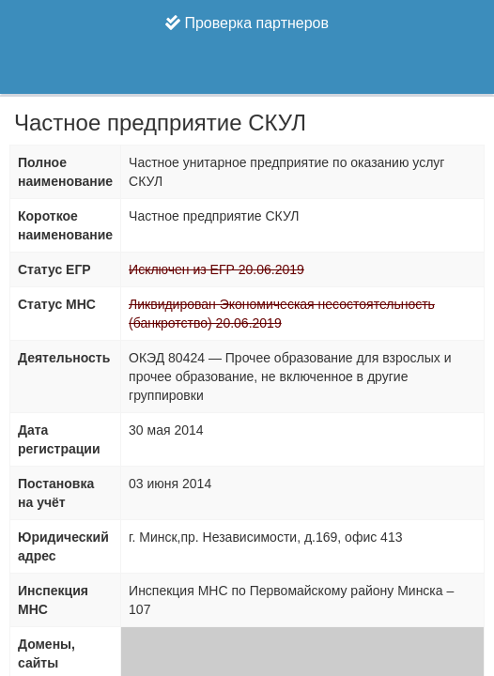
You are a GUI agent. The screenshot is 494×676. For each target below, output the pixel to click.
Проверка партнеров (247, 23)
